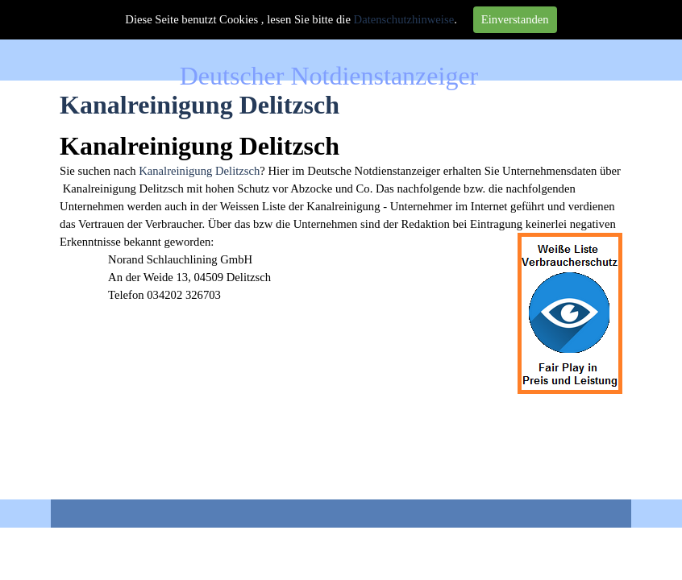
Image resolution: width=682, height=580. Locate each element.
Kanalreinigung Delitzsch (199, 170)
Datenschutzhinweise (404, 19)
